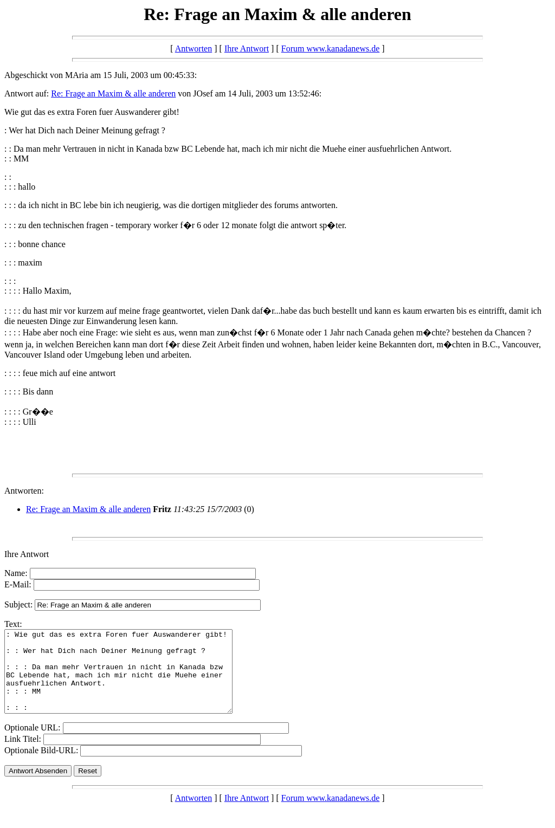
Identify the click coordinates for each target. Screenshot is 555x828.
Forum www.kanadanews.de (330, 48)
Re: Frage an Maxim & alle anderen (113, 93)
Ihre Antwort (246, 48)
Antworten (193, 48)
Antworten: (24, 490)
